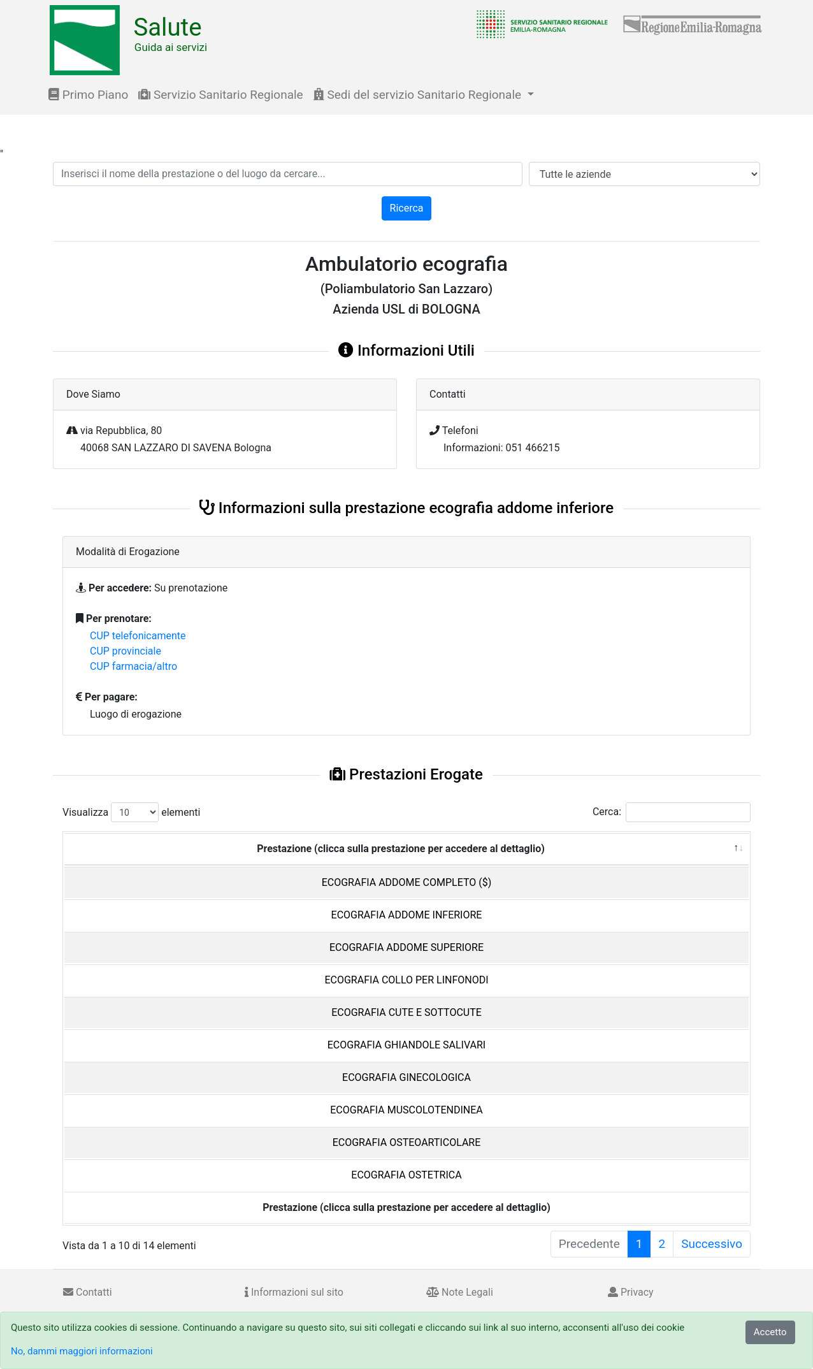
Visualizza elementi (131, 812)
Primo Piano (88, 94)
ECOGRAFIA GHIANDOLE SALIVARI (406, 1045)
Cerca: (672, 812)
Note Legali (459, 1292)
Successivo (711, 1243)
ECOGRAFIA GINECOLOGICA (406, 1077)
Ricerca (407, 208)
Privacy (631, 1292)
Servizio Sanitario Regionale (220, 94)
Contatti (87, 1292)
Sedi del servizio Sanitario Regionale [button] (418, 94)
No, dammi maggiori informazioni (82, 1351)
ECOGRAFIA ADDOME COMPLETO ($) (407, 882)
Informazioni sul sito (294, 1292)
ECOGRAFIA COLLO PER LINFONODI (406, 980)
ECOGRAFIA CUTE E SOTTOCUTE (406, 1012)
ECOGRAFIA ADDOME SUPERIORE (406, 947)
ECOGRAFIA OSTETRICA (406, 1175)
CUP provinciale (125, 651)
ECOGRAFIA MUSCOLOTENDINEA (406, 1110)
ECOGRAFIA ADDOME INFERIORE (406, 915)
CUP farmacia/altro (133, 666)
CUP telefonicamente (138, 636)
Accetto (770, 1332)
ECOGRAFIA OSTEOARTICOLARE (407, 1142)
